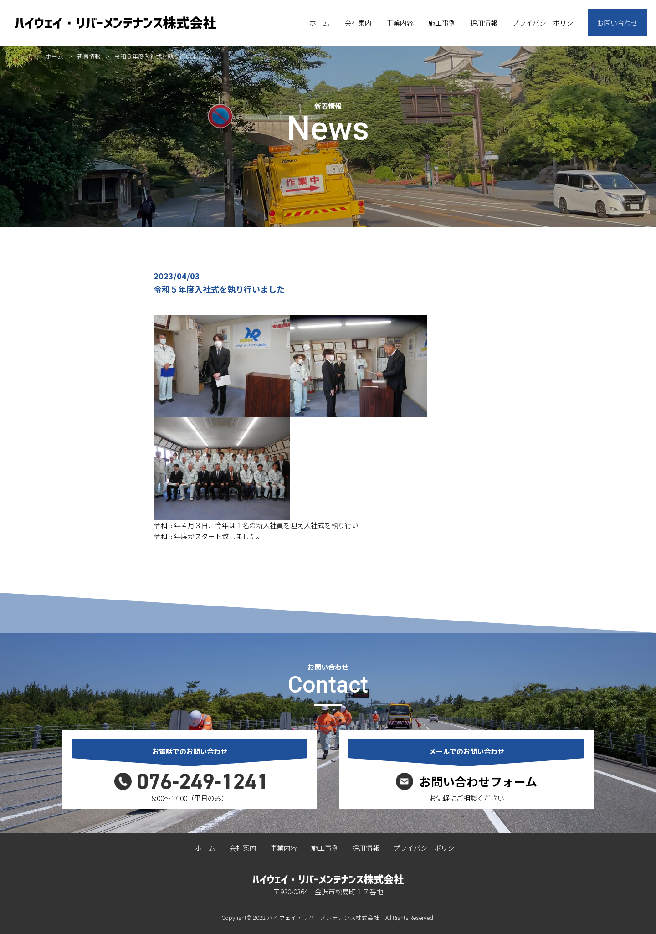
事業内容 (400, 22)
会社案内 (358, 22)
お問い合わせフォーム (478, 781)
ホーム (319, 22)
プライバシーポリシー (546, 22)
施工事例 (442, 22)
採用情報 (483, 22)
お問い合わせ (617, 22)
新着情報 (89, 56)
